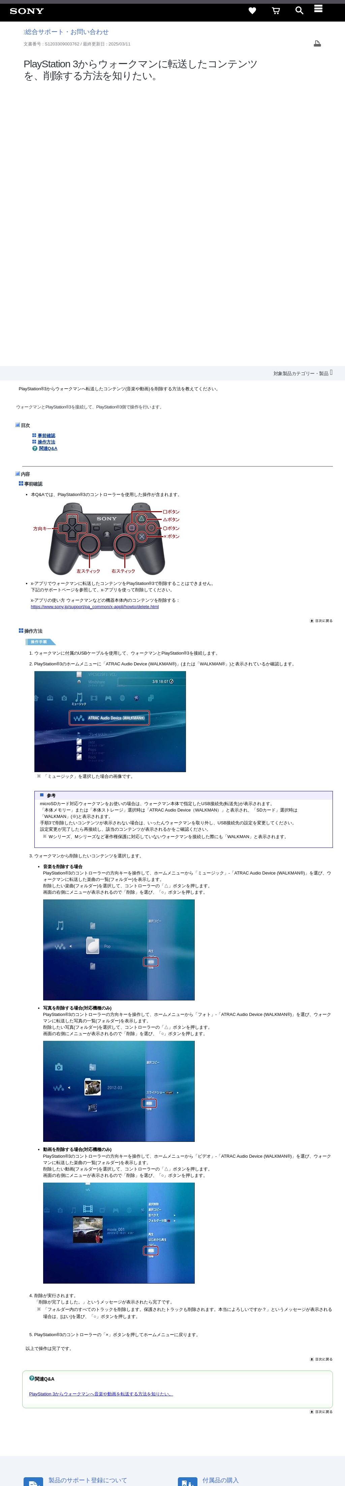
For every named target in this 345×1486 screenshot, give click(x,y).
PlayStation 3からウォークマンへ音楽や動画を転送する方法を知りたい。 (101, 1114)
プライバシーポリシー (92, 1459)
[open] (299, 11)
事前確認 (46, 156)
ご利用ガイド (271, 1393)
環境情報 (250, 1405)
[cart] (276, 11)
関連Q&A (48, 169)
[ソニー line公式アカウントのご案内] (251, 1421)
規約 (296, 1393)
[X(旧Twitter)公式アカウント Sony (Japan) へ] (265, 1421)
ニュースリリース (216, 1405)
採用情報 (146, 1405)
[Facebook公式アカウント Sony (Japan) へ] (294, 1421)
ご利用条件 (55, 1459)
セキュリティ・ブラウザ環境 (160, 1393)
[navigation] (323, 11)
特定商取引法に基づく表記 (223, 1393)
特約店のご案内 (177, 1405)
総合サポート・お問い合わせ (66, 31)
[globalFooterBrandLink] (276, 1462)
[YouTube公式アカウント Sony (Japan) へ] (280, 1421)
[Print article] (317, 44)
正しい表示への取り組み (142, 1459)
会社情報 (122, 1405)
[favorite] (252, 11)
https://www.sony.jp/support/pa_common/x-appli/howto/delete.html (95, 327)
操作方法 (46, 162)
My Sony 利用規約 (283, 1405)
